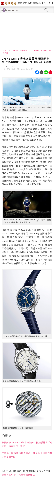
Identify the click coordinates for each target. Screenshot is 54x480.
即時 (20, 3)
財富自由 (37, 3)
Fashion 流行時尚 (20, 50)
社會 (48, 3)
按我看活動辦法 (27, 475)
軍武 (43, 3)
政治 (30, 3)
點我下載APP (9, 475)
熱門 (25, 3)
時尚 (4, 50)
